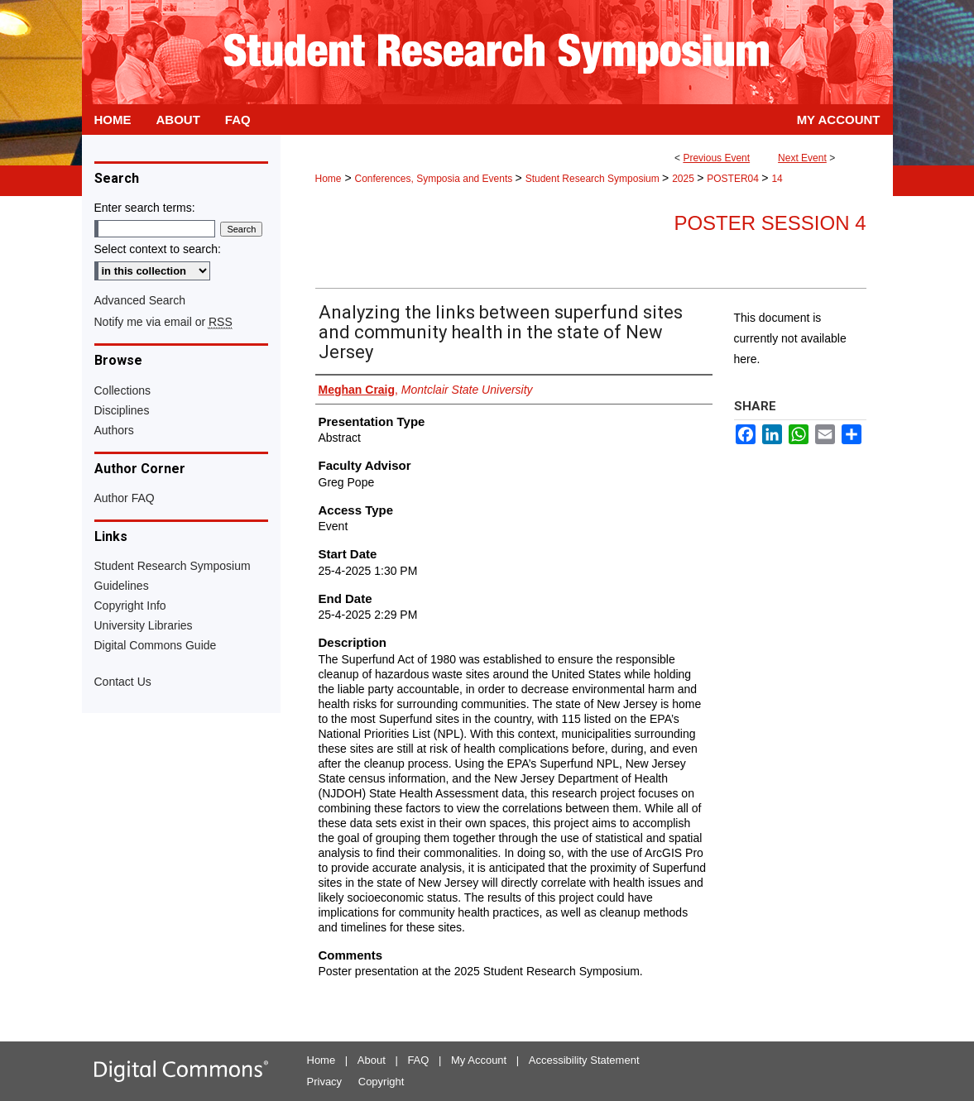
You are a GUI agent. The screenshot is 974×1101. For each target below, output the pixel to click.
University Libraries (143, 625)
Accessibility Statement (584, 1060)
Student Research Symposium (593, 178)
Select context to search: (157, 249)
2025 (684, 178)
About (371, 1060)
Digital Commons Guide (155, 645)
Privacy (325, 1081)
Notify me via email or (163, 321)
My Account (478, 1060)
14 (776, 178)
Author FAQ (124, 498)
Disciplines (122, 410)
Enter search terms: (144, 207)
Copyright (381, 1081)
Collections (122, 390)
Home (328, 178)
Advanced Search (140, 300)
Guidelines (121, 585)
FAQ (418, 1060)
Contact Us (122, 681)
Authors (114, 430)
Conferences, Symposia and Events (434, 178)
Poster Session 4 (770, 223)
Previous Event (716, 158)
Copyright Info (130, 605)
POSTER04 (734, 178)
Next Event (802, 158)
